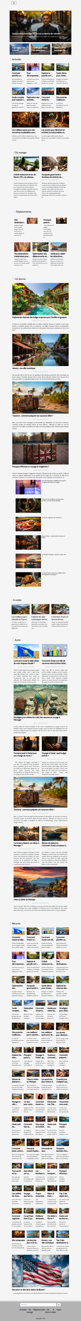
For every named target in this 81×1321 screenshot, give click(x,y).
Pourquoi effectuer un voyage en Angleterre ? (30, 466)
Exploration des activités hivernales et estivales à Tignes (19, 51)
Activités (23, 1309)
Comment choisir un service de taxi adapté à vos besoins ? (60, 621)
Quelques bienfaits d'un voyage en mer (62, 1151)
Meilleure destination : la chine (40, 1218)
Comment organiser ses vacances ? (52, 517)
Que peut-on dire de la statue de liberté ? (28, 1290)
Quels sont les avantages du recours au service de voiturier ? (36, 33)
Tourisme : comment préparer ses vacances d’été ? (32, 416)
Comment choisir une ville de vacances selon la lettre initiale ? (54, 663)
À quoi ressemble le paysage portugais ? (40, 1197)
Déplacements (39, 1309)
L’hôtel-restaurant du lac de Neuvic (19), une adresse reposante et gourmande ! (25, 177)
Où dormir (48, 1310)
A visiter (53, 1310)
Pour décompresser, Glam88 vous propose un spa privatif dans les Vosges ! (54, 481)
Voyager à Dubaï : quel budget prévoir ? (40, 1059)
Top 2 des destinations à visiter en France (62, 1244)
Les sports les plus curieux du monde (47, 1081)
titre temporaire (18, 1240)
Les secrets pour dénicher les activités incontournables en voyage (53, 132)
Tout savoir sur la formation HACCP (16, 1175)
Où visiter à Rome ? (52, 1217)
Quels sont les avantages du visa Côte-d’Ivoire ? (61, 51)
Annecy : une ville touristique (23, 368)
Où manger (30, 1310)
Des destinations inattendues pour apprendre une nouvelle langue (21, 257)
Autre (59, 1309)
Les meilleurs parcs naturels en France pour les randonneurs (20, 619)
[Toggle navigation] (14, 3)
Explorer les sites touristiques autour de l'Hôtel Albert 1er (40, 619)
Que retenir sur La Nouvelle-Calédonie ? (28, 1175)
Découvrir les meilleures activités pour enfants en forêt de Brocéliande (52, 500)
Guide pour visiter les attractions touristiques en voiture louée (40, 51)
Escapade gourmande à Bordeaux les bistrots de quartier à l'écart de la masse (53, 177)
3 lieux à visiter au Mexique (24, 899)
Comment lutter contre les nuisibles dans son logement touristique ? (53, 573)
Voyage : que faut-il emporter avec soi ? (28, 1197)
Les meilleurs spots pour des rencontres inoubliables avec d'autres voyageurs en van (23, 132)
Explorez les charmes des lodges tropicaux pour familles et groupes (39, 317)
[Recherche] (38, 1304)
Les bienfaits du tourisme (40, 1173)
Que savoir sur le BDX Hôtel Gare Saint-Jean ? (40, 1128)
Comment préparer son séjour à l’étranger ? (64, 1059)
